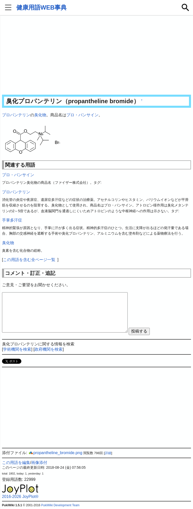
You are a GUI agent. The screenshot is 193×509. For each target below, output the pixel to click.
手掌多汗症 (12, 220)
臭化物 (40, 115)
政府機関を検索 (48, 349)
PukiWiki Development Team (60, 505)
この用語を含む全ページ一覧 (29, 260)
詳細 (108, 453)
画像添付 (39, 462)
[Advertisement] (96, 55)
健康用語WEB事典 (41, 7)
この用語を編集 (16, 462)
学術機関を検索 (17, 349)
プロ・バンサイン (82, 115)
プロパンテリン (16, 115)
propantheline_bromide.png (55, 453)
